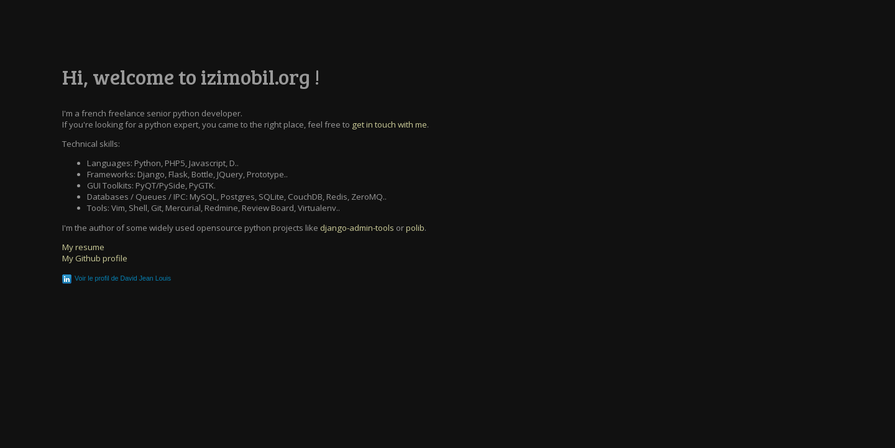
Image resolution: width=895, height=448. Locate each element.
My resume (83, 247)
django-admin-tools (357, 227)
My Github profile (94, 258)
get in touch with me (389, 124)
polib (415, 227)
